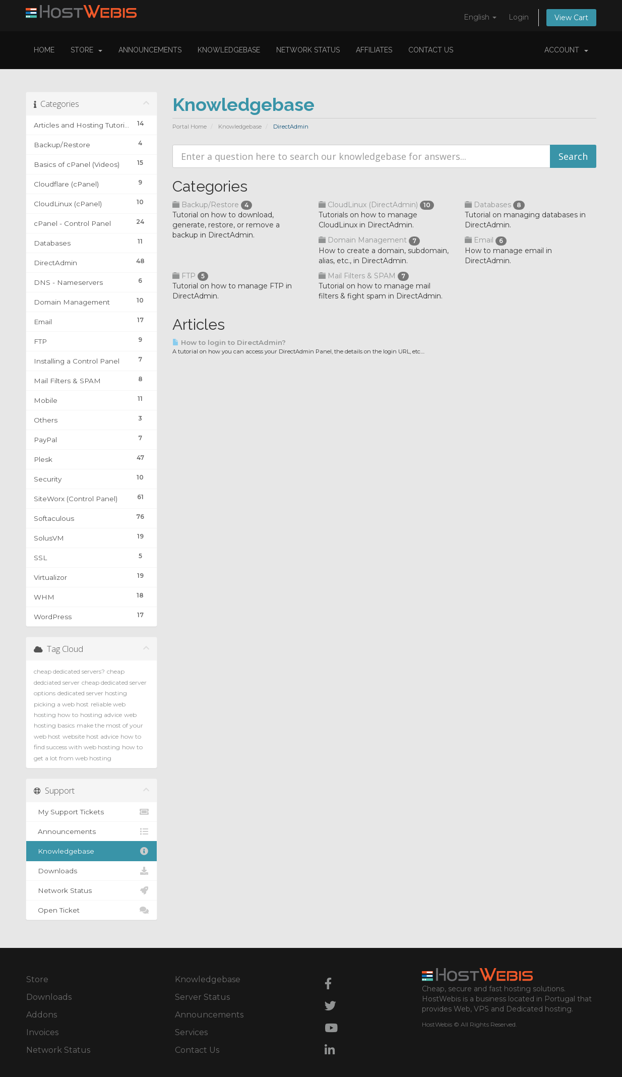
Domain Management (369, 240)
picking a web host (61, 704)
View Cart (571, 17)
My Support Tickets (91, 812)
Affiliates (374, 50)
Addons (41, 1015)
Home (44, 50)
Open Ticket (91, 910)
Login (519, 17)
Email (486, 240)
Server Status (202, 997)
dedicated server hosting (92, 693)
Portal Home (189, 126)
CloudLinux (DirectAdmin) (376, 204)
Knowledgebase (229, 50)
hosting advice (101, 715)
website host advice (90, 736)
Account (566, 50)
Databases (495, 204)
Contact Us (430, 50)
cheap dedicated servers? (69, 671)
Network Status (308, 50)
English (480, 17)
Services (191, 1032)
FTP (190, 275)
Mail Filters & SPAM (364, 275)
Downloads (91, 871)
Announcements (149, 50)
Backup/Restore (212, 204)
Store (86, 50)
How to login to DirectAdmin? (229, 342)
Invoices (42, 1032)
